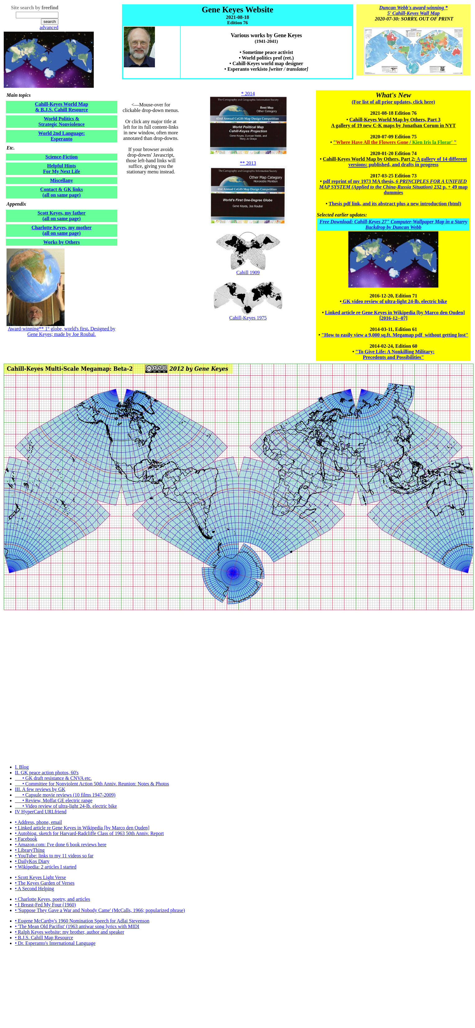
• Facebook (26, 839)
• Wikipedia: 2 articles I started (45, 866)
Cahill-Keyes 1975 (248, 317)
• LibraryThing (30, 850)
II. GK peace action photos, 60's (47, 772)
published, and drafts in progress (402, 164)
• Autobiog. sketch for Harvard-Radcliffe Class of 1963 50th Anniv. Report (89, 833)
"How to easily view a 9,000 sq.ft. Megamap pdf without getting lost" (394, 334)
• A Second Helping (34, 888)
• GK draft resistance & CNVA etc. (53, 778)
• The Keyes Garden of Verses (45, 883)
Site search (22, 7)
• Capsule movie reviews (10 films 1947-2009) (65, 795)
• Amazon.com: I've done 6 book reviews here (60, 844)
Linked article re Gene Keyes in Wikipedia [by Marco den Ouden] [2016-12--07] (395, 315)
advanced (49, 27)
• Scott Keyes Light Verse (40, 877)
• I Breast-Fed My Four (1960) (45, 904)
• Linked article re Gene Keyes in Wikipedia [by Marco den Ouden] (82, 827)
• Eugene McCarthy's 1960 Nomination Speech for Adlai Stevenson (82, 920)
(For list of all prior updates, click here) (393, 102)
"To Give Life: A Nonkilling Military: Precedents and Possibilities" (395, 354)
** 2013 (248, 163)
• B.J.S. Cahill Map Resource (44, 937)
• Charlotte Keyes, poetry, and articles (52, 899)
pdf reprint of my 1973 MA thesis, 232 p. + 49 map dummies (393, 187)
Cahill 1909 (248, 270)
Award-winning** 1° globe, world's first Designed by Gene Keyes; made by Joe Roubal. (61, 331)
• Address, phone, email (38, 822)
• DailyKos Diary (32, 861)
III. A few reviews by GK (40, 789)
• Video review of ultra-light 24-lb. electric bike (66, 806)
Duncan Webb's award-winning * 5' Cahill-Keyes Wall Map (413, 10)
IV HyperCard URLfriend (40, 811)
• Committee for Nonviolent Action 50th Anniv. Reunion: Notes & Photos (92, 783)
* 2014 (248, 93)
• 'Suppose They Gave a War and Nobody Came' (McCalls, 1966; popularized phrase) (100, 910)
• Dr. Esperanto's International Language (55, 943)
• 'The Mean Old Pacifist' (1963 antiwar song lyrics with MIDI (77, 926)
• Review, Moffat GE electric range (54, 800)
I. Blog (22, 767)
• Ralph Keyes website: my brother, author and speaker (69, 932)
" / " (394, 142)
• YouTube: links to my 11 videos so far (54, 855)
